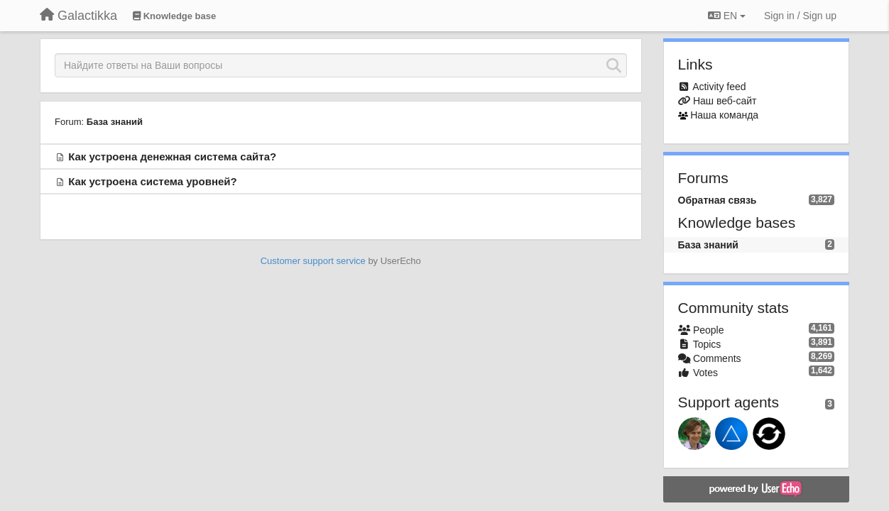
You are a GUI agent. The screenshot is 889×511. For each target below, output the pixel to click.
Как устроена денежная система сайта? (172, 156)
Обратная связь (717, 200)
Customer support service (313, 261)
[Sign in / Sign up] (800, 16)
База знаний (115, 121)
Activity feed (719, 86)
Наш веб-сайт (725, 100)
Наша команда (724, 115)
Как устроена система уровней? (152, 181)
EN (727, 15)
